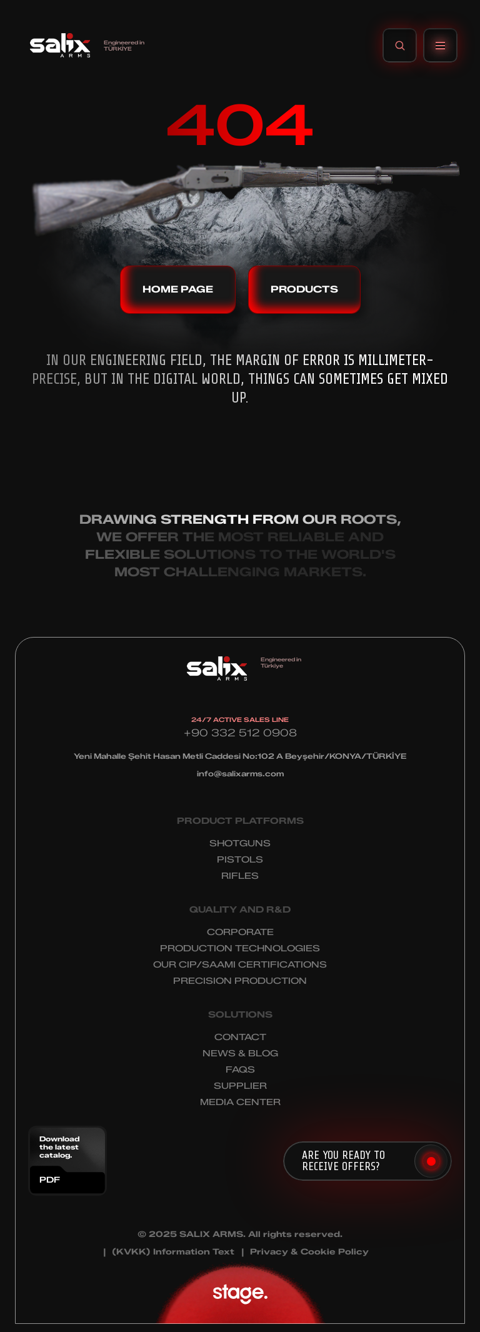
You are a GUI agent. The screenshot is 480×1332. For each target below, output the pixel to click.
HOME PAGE (177, 289)
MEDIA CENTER (240, 1102)
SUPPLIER (240, 1086)
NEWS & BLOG (240, 1053)
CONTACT (240, 1037)
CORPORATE (240, 932)
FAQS (240, 1069)
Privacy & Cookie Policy (309, 1252)
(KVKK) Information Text (173, 1252)
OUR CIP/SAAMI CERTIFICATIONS (240, 964)
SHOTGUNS (240, 843)
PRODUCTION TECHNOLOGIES (240, 948)
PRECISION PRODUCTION (240, 981)
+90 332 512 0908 (240, 733)
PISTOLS (240, 859)
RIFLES (240, 876)
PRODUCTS (304, 289)
